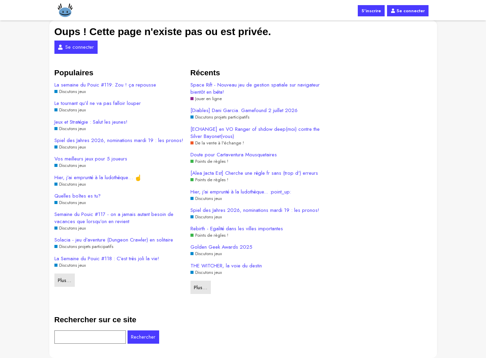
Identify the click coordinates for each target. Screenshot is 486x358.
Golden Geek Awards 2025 (221, 247)
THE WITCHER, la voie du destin (226, 265)
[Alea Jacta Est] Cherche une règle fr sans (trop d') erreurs (254, 173)
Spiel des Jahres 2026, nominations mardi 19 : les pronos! (118, 140)
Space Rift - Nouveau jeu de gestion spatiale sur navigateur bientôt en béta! (255, 88)
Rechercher (143, 337)
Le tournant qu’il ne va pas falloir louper (97, 103)
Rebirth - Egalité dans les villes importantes (236, 228)
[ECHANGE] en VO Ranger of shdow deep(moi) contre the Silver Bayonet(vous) (255, 133)
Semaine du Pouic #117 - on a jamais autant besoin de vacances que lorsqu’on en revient (113, 218)
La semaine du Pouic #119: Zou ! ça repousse (105, 85)
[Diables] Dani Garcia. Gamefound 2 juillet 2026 (244, 110)
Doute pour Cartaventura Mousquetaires (233, 154)
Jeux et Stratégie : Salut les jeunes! (91, 122)
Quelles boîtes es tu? (77, 196)
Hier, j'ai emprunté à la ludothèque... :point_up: (240, 192)
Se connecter (407, 10)
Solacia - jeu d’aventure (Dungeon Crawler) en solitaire (113, 240)
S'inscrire (371, 10)
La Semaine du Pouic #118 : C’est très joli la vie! (106, 258)
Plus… (64, 280)
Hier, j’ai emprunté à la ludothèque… (97, 177)
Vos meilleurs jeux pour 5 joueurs (90, 158)
